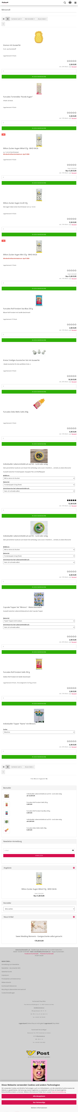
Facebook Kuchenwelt (31, 954)
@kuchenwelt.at (41, 1036)
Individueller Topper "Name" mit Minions (19, 724)
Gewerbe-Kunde (7, 972)
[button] (4, 19)
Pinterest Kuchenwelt (47, 954)
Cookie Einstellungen (8, 993)
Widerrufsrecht (6, 982)
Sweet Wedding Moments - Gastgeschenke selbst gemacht (39, 936)
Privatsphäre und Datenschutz (11, 979)
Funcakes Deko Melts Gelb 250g (15, 412)
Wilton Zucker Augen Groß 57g (15, 203)
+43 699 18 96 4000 (40, 1042)
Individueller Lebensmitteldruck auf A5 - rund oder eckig (25, 536)
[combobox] (16, 19)
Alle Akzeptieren (39, 1096)
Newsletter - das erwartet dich (11, 968)
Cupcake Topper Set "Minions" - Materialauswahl (22, 607)
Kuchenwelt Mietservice (9, 986)
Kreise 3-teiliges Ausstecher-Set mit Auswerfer (21, 360)
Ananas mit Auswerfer (12, 45)
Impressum (5, 975)
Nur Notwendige (39, 1102)
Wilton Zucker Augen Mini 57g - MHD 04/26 (20, 254)
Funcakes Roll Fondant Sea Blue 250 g (18, 308)
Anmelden (39, 855)
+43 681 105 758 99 (40, 1017)
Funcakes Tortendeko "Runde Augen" (18, 97)
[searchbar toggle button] (64, 2)
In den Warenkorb (39, 77)
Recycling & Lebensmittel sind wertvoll (14, 989)
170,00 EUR (39, 941)
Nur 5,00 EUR (39, 895)
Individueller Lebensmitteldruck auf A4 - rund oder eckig (25, 464)
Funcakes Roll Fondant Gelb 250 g (16, 672)
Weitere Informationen (39, 1108)
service (35, 1036)
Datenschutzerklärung (59, 1092)
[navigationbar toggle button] (75, 2)
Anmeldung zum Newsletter (10, 964)
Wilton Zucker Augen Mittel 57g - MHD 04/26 (20, 148)
